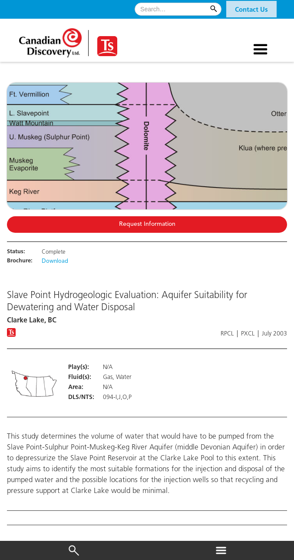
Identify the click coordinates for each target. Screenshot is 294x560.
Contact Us (251, 10)
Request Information (147, 224)
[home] (51, 40)
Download (55, 261)
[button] (251, 9)
